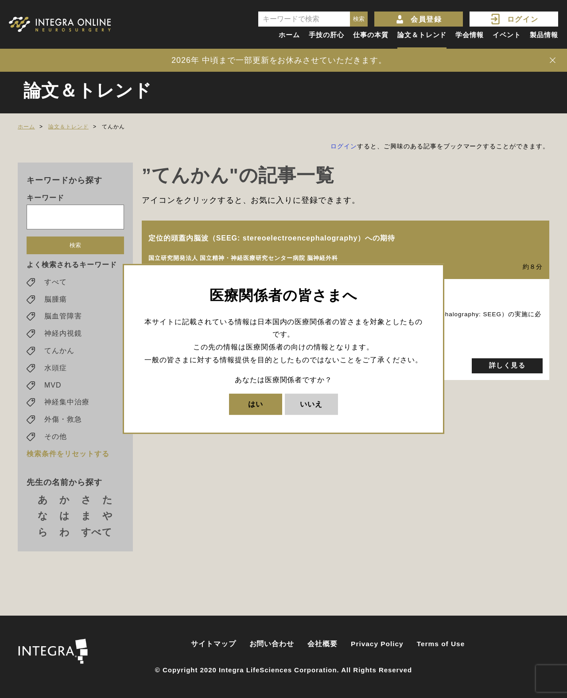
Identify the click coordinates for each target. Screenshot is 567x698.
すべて (55, 283)
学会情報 (469, 35)
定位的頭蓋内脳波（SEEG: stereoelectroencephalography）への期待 (271, 238)
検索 (75, 247)
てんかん (59, 352)
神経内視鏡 (63, 335)
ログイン (522, 19)
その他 (55, 438)
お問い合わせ (272, 644)
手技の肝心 (326, 35)
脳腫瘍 (55, 301)
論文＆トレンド (422, 35)
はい (255, 403)
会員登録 (426, 19)
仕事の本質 (370, 35)
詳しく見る (507, 365)
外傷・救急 (63, 421)
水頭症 (55, 369)
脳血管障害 (63, 318)
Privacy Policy (377, 644)
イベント (507, 35)
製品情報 (544, 35)
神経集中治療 (66, 404)
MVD (52, 387)
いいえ (311, 403)
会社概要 (322, 644)
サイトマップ (213, 644)
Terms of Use (441, 644)
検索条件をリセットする (68, 455)
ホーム (289, 35)
